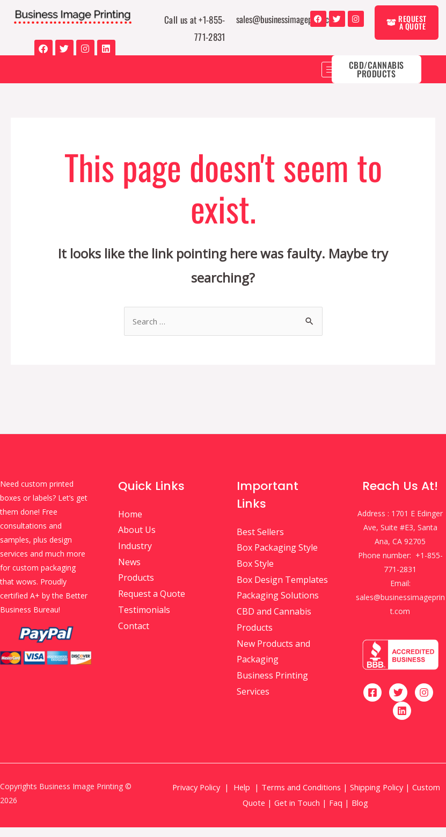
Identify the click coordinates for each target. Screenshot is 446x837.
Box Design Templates (282, 589)
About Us (137, 539)
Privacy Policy (196, 796)
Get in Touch (297, 812)
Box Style (255, 573)
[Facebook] (372, 702)
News (129, 572)
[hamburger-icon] (333, 78)
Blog (361, 812)
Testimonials (144, 619)
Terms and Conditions (301, 796)
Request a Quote (151, 603)
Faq (335, 812)
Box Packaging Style (277, 557)
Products (136, 588)
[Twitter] (398, 702)
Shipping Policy (376, 796)
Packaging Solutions (278, 605)
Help (241, 796)
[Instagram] (424, 702)
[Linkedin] (402, 720)
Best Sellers (260, 541)
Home (130, 524)
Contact (133, 635)
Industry (135, 555)
